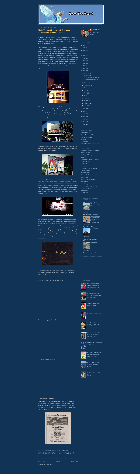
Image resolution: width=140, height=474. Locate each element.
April (85, 98)
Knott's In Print (85, 164)
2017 (84, 68)
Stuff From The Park (86, 137)
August (86, 88)
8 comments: (65, 450)
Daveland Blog (85, 190)
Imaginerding (84, 177)
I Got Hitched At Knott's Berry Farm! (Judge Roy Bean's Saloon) (93, 295)
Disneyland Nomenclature (88, 179)
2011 (84, 116)
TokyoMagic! (96, 29)
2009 (84, 121)
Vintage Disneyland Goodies (89, 168)
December (87, 73)
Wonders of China (54, 455)
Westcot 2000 (84, 192)
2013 (84, 111)
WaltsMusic (84, 157)
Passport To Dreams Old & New (89, 143)
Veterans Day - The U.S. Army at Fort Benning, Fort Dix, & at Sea (92, 334)
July (85, 90)
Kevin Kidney (84, 184)
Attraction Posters (62, 452)
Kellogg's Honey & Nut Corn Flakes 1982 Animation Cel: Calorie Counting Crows (95, 219)
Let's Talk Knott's (85, 166)
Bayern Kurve (84, 141)
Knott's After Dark (86, 161)
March (86, 100)
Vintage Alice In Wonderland (89, 175)
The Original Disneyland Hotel (89, 155)
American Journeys (49, 452)
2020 (84, 60)
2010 (84, 119)
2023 (84, 53)
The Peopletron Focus (87, 188)
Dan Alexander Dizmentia (90, 214)
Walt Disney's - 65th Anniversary (93, 354)
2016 (84, 71)
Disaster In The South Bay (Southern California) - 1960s (93, 364)
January (86, 105)
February (87, 103)
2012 (84, 114)
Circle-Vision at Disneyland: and (54, 31)
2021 (84, 58)
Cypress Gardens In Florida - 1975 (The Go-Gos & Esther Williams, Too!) (94, 285)
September (87, 85)
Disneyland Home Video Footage (53, 453)
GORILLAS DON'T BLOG (90, 202)
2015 (84, 109)
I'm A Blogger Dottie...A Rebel (89, 186)
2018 (84, 65)
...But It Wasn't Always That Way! (90, 159)
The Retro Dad (85, 148)
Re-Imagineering (85, 170)
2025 (84, 48)
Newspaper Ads (69, 453)
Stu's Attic (83, 146)
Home (58, 461)
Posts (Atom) (49, 464)
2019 (84, 63)
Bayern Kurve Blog (88, 227)
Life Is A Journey (85, 152)
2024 (84, 50)
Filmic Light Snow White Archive (90, 150)
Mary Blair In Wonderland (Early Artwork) (93, 374)
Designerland (84, 181)
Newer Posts (41, 461)
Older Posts (74, 461)
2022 (84, 55)
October (86, 83)
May (85, 95)
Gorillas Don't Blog (86, 132)
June (85, 93)
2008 (84, 124)
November (87, 75)
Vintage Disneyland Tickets (88, 135)
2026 (84, 45)
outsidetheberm (85, 172)
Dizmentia (83, 139)
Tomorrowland (43, 455)
